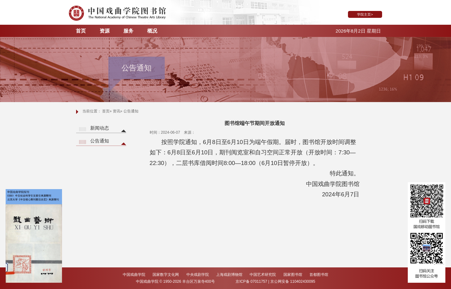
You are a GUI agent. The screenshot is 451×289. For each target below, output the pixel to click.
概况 (152, 31)
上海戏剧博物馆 (229, 274)
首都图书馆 (318, 274)
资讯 (116, 111)
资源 (105, 31)
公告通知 (99, 140)
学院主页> (365, 14)
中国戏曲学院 (134, 274)
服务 (128, 31)
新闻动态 (99, 128)
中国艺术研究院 (263, 274)
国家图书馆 (293, 274)
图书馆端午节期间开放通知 (255, 123)
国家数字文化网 (166, 274)
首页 (81, 31)
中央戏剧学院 (198, 274)
